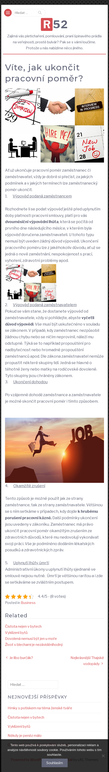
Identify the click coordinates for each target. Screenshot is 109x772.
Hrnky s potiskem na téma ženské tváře (40, 708)
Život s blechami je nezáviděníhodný (34, 644)
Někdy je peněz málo (25, 735)
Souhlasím (54, 763)
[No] (103, 755)
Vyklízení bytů (16, 633)
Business (28, 603)
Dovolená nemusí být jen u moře (31, 639)
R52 (55, 24)
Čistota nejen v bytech (23, 626)
